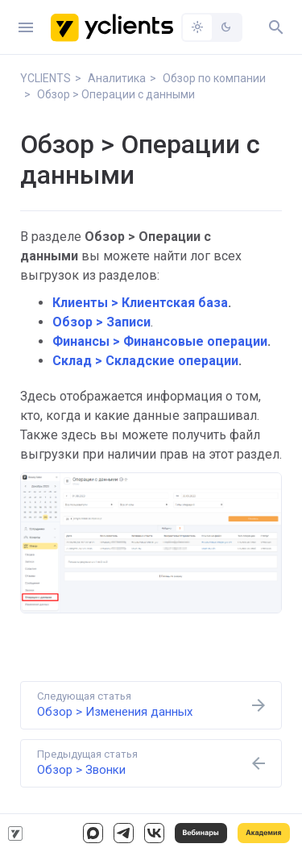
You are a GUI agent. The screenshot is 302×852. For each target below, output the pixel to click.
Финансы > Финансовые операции (159, 341)
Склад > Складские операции (145, 360)
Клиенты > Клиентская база (140, 302)
